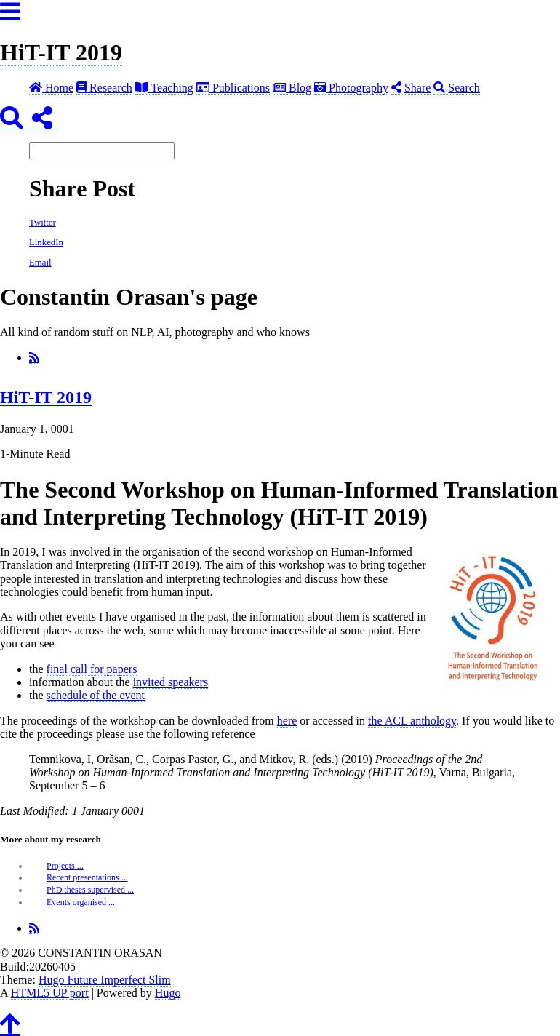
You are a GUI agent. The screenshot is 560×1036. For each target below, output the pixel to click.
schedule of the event (96, 695)
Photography (351, 87)
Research (104, 87)
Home (51, 87)
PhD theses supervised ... (90, 890)
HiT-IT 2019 (61, 52)
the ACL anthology (412, 720)
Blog (292, 87)
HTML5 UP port (50, 993)
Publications (233, 87)
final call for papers (92, 669)
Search (456, 87)
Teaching (164, 87)
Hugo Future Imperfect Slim (105, 979)
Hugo (168, 993)
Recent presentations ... (87, 877)
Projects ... (65, 866)
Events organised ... (81, 902)
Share (411, 87)
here (287, 720)
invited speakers (171, 682)
